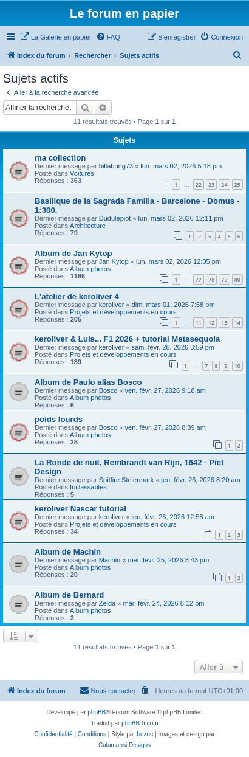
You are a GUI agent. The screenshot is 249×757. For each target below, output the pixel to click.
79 (224, 279)
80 (237, 279)
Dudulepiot (115, 218)
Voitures (82, 173)
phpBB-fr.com (140, 723)
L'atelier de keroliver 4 (77, 296)
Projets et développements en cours (123, 312)
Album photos (90, 268)
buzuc (145, 734)
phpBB (96, 712)
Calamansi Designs (124, 745)
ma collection (60, 157)
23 (211, 184)
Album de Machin (68, 551)
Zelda (107, 603)
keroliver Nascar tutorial (80, 508)
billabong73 (116, 166)
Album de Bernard (69, 595)
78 (211, 279)
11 (199, 323)
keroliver (111, 304)
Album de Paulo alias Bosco (88, 382)
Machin (109, 560)
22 (199, 184)
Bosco (108, 390)
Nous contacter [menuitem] (107, 690)
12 (211, 323)
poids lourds (59, 419)
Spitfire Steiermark (126, 479)
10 (237, 366)
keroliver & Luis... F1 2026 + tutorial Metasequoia (127, 339)
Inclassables (88, 487)
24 (224, 184)
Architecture (88, 225)
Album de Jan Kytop (73, 253)
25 (237, 184)
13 (224, 323)
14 (237, 323)
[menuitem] (56, 37)
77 (199, 279)
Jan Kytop (114, 261)
